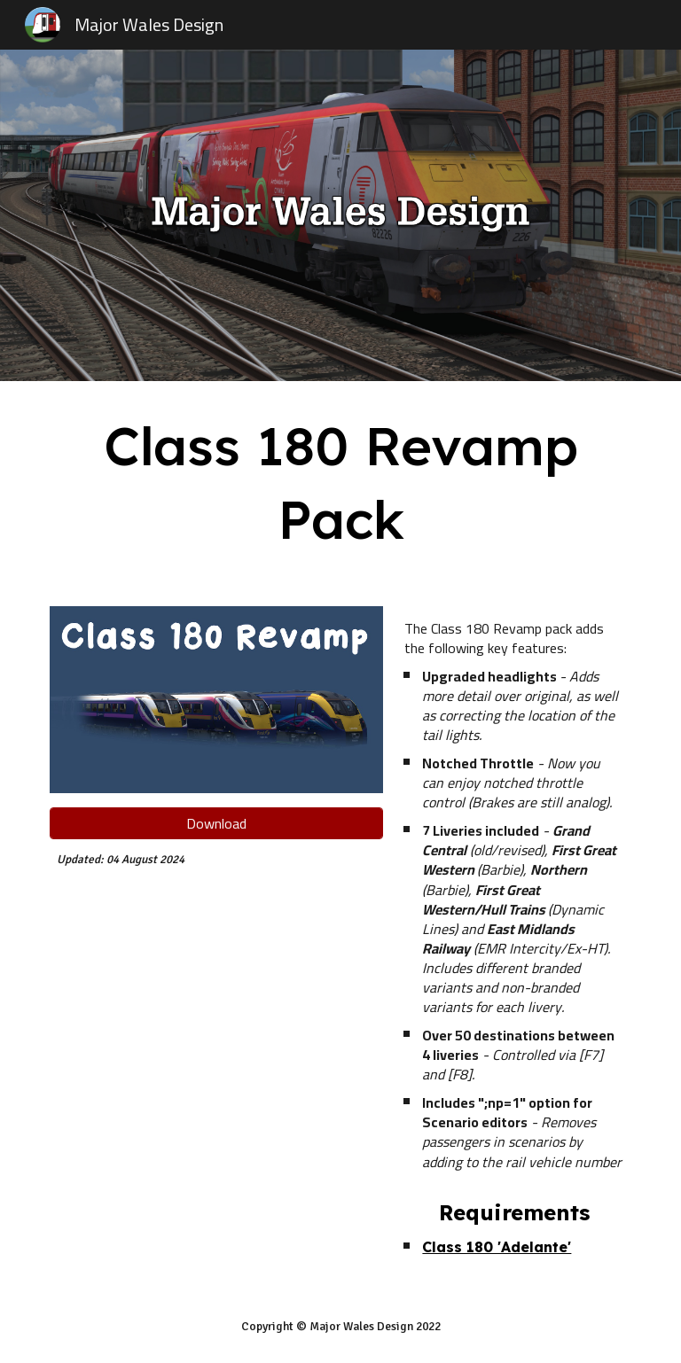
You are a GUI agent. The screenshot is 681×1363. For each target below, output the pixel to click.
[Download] (216, 823)
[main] (340, 483)
